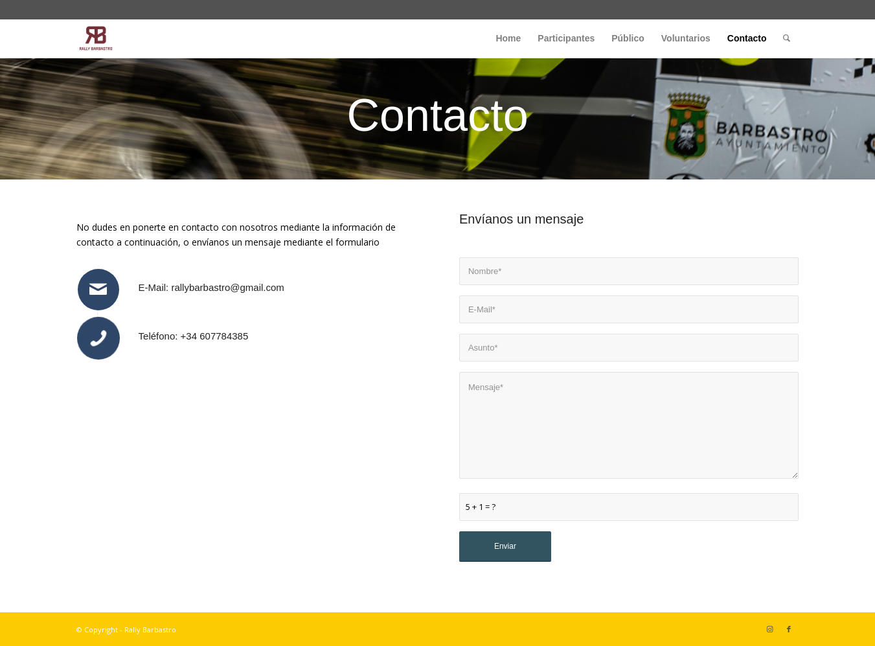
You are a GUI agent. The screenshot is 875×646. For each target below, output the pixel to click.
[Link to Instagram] (769, 629)
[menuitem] (508, 38)
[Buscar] (787, 38)
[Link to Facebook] (789, 629)
